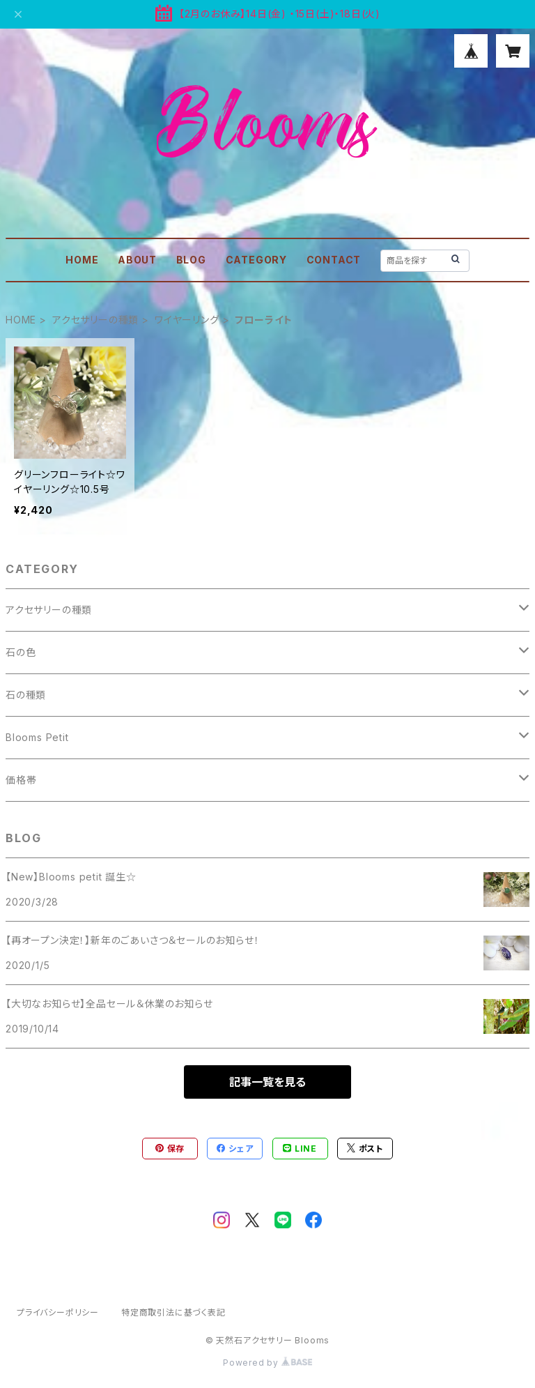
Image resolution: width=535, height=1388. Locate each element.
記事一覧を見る (267, 1082)
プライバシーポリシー (58, 1312)
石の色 (21, 652)
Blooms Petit (37, 737)
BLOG (191, 260)
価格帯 (21, 780)
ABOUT (137, 260)
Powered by (267, 1362)
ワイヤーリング (187, 320)
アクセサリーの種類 (95, 320)
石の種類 (26, 695)
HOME (81, 260)
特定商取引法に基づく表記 (173, 1312)
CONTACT (334, 260)
